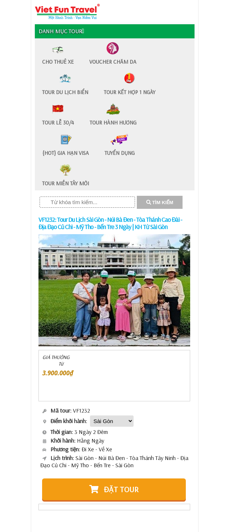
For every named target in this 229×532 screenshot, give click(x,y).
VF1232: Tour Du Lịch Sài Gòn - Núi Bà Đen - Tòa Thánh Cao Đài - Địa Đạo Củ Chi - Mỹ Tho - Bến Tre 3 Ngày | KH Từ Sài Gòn (110, 223)
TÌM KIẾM (159, 202)
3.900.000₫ (57, 373)
